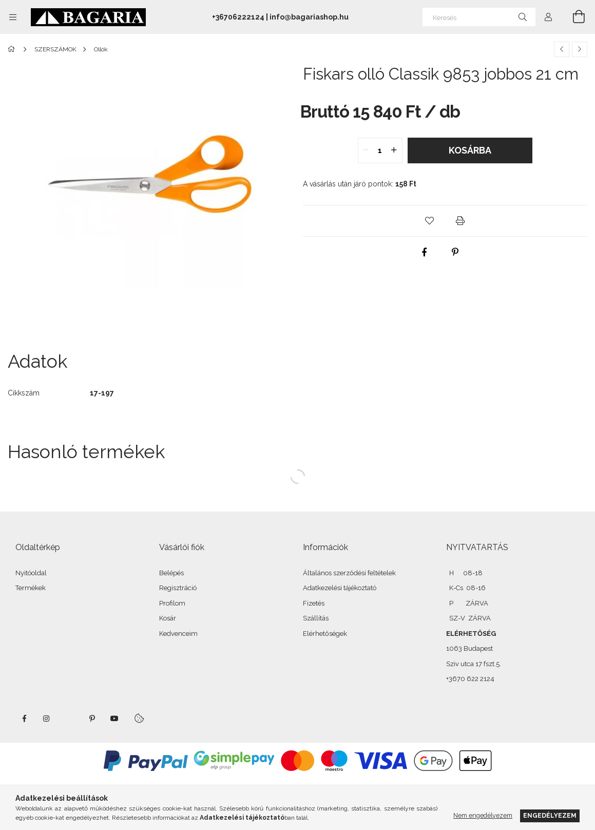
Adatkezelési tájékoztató (339, 588)
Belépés (171, 573)
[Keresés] (479, 17)
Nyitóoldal (31, 573)
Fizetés (313, 603)
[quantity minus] (366, 150)
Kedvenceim (178, 633)
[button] (429, 221)
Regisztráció (178, 588)
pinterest (92, 718)
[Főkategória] (13, 49)
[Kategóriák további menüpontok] (13, 17)
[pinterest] (455, 252)
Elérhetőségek (325, 633)
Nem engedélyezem (482, 815)
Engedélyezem (550, 815)
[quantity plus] (394, 150)
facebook (24, 718)
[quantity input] (380, 150)
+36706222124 (238, 17)
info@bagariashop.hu (309, 17)
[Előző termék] (561, 49)
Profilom (172, 603)
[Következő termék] (579, 49)
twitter (69, 718)
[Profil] (548, 17)
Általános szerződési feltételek (349, 573)
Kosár (167, 618)
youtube (114, 718)
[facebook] (424, 252)
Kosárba (470, 150)
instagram (46, 718)
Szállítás (316, 618)
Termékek (30, 588)
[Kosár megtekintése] (573, 17)
